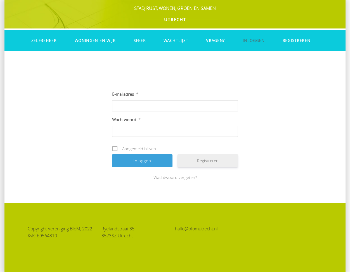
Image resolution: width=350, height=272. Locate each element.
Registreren (297, 40)
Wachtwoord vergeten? (175, 177)
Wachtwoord (126, 119)
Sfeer (140, 40)
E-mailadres (125, 94)
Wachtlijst (176, 40)
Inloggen (254, 40)
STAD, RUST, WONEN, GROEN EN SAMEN (175, 8)
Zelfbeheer (44, 40)
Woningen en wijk (95, 40)
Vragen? (215, 40)
